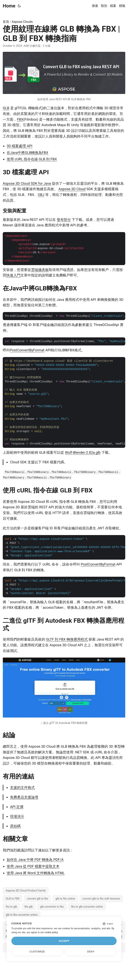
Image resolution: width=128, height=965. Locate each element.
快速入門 (13, 275)
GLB (6, 108)
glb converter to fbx (52, 906)
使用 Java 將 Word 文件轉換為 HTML (36, 873)
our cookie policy (49, 932)
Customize (37, 951)
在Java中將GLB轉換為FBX (27, 153)
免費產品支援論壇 (24, 797)
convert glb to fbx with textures (101, 898)
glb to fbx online (65, 898)
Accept (64, 940)
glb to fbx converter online (21, 914)
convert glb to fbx (37, 898)
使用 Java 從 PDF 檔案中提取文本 (33, 866)
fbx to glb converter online (87, 906)
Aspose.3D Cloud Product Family (26, 890)
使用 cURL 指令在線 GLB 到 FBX (32, 159)
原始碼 (15, 826)
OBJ (41, 195)
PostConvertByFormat (27, 350)
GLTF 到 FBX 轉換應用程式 (67, 639)
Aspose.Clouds (22, 22)
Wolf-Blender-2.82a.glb (83, 452)
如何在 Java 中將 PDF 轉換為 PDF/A (35, 860)
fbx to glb (11, 906)
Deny (91, 951)
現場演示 (17, 816)
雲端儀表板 (40, 270)
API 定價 (16, 807)
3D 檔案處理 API (19, 146)
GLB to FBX (12, 898)
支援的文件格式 (22, 787)
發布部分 (64, 220)
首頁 (6, 22)
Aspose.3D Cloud (72, 189)
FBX (20, 119)
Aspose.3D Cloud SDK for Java (27, 183)
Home (9, 6)
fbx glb (29, 906)
